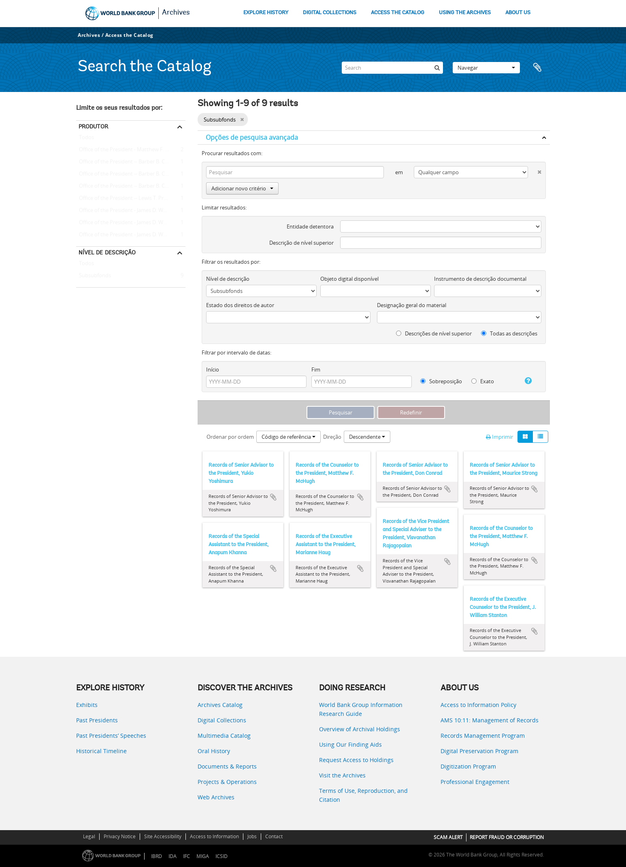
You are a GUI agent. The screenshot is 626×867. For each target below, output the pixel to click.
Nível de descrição (107, 252)
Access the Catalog (129, 35)
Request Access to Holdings (356, 760)
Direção (332, 436)
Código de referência (288, 436)
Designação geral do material (411, 305)
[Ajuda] (525, 381)
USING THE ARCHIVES (465, 12)
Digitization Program (468, 766)
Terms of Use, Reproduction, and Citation (363, 795)
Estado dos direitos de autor (240, 305)
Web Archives (216, 797)
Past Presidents (97, 720)
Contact (274, 836)
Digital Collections (222, 720)
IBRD (156, 856)
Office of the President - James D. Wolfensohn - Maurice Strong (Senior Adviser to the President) (130, 211)
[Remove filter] (242, 119)
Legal (89, 836)
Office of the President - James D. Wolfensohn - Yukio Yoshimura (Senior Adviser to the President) (130, 235)
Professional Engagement (475, 782)
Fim (315, 369)
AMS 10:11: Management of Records (490, 720)
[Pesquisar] (437, 68)
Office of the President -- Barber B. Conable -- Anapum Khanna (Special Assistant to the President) (130, 186)
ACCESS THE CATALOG (397, 12)
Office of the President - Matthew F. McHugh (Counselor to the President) (130, 150)
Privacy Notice (120, 836)
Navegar (486, 67)
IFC (186, 856)
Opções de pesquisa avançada (252, 137)
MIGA (202, 856)
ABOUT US (517, 12)
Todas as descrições (509, 333)
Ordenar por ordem (230, 436)
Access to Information (214, 836)
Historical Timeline (101, 751)
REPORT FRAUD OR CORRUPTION (507, 837)
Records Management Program (483, 735)
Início (212, 369)
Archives (176, 13)
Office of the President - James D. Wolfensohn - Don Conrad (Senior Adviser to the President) (130, 223)
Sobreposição (441, 381)
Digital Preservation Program (479, 751)
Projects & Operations (227, 782)
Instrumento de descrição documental (480, 278)
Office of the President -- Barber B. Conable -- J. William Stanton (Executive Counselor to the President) (130, 162)
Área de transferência (540, 68)
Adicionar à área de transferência (273, 497)
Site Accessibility (162, 836)
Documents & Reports (227, 766)
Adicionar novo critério (242, 188)
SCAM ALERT (448, 837)
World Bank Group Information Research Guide (360, 709)
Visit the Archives (342, 775)
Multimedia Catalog (224, 735)
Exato (482, 381)
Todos (86, 139)
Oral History (214, 751)
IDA (172, 856)
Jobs (252, 836)
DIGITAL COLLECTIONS (329, 12)
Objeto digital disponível (349, 278)
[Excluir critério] (534, 170)
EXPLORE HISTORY (265, 12)
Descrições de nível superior (434, 333)
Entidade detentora (310, 226)
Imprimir (499, 436)
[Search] (392, 68)
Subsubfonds (93, 276)
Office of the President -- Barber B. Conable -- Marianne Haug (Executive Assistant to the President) (130, 174)
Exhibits (87, 705)
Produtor (93, 126)
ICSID (221, 856)
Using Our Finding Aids (350, 744)
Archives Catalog (220, 705)
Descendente (367, 436)
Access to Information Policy (478, 705)
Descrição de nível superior (301, 242)
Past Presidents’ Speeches (111, 735)
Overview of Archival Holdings (359, 729)
